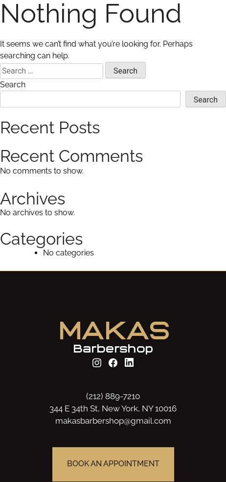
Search (12, 84)
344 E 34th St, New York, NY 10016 (113, 408)
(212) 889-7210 (113, 396)
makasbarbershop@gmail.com (113, 421)
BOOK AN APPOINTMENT (113, 464)
